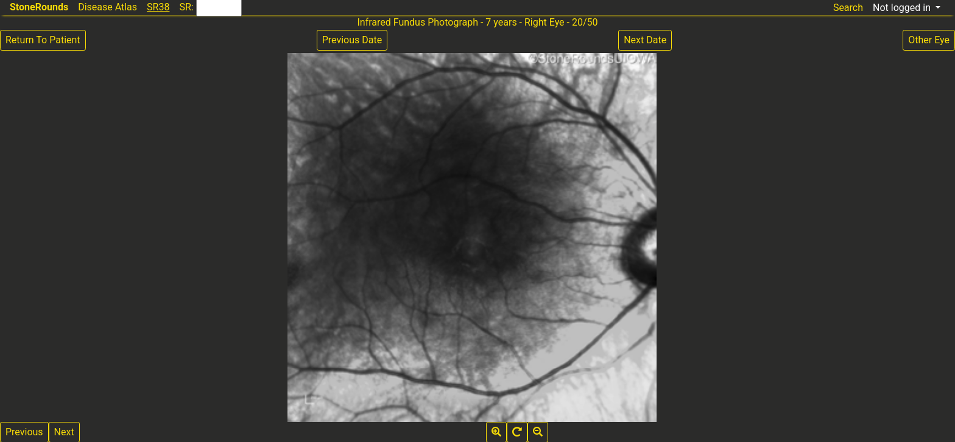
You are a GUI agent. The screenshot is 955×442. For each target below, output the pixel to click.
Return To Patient (42, 40)
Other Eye (929, 40)
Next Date (645, 40)
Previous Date (352, 40)
